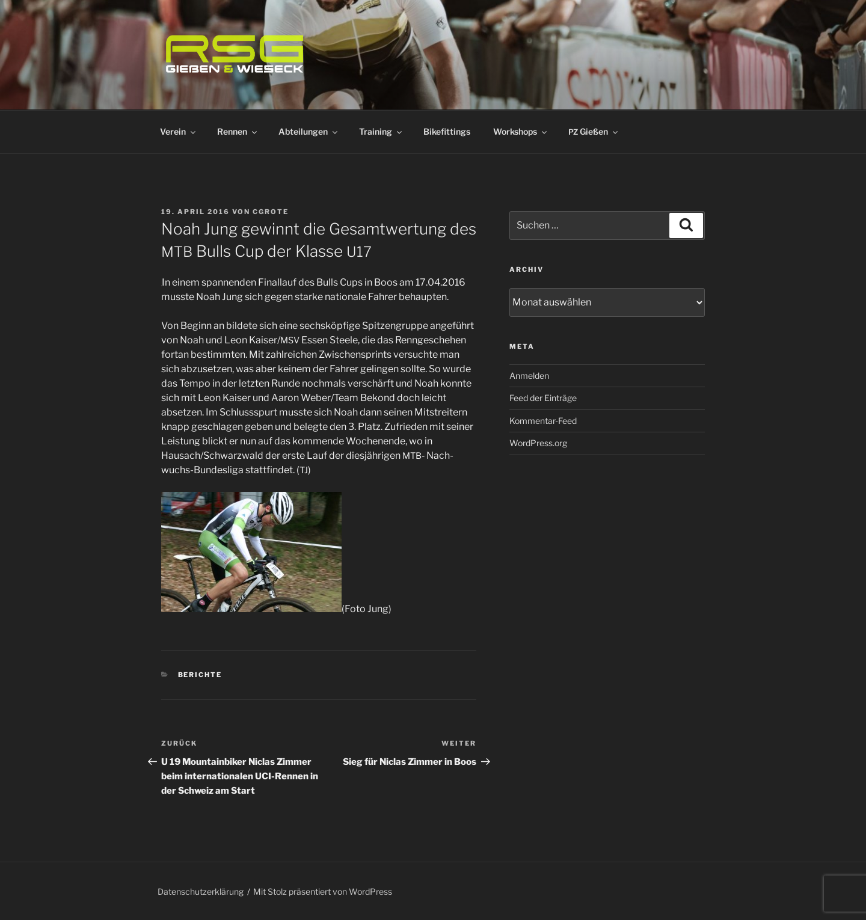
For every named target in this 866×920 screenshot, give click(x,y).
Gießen (593, 131)
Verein (178, 131)
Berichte (200, 674)
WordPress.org (538, 443)
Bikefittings (446, 131)
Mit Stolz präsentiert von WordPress (322, 891)
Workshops (520, 131)
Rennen (238, 131)
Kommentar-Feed (543, 421)
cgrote (271, 211)
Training (381, 131)
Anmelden (529, 375)
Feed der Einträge (543, 398)
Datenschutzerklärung (201, 891)
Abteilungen (308, 131)
